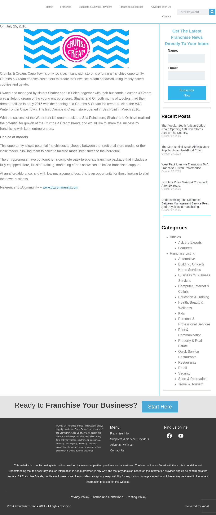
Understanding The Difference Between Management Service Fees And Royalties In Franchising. (185, 203)
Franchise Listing (182, 253)
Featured (185, 248)
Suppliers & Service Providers (95, 6)
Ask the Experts (190, 242)
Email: (173, 68)
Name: (173, 50)
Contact (166, 16)
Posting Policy (136, 497)
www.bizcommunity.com (60, 187)
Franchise (65, 6)
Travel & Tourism (190, 384)
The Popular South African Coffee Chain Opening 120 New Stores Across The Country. (183, 129)
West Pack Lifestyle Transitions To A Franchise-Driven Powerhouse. (185, 166)
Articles (175, 237)
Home (49, 6)
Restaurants (187, 362)
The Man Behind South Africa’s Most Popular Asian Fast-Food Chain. (185, 148)
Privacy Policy (79, 497)
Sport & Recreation (192, 379)
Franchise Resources (131, 6)
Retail (182, 368)
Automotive (186, 259)
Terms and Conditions (108, 497)
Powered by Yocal (197, 506)
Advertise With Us (161, 6)
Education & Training (193, 297)
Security (184, 373)
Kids (181, 313)
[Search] (212, 12)
